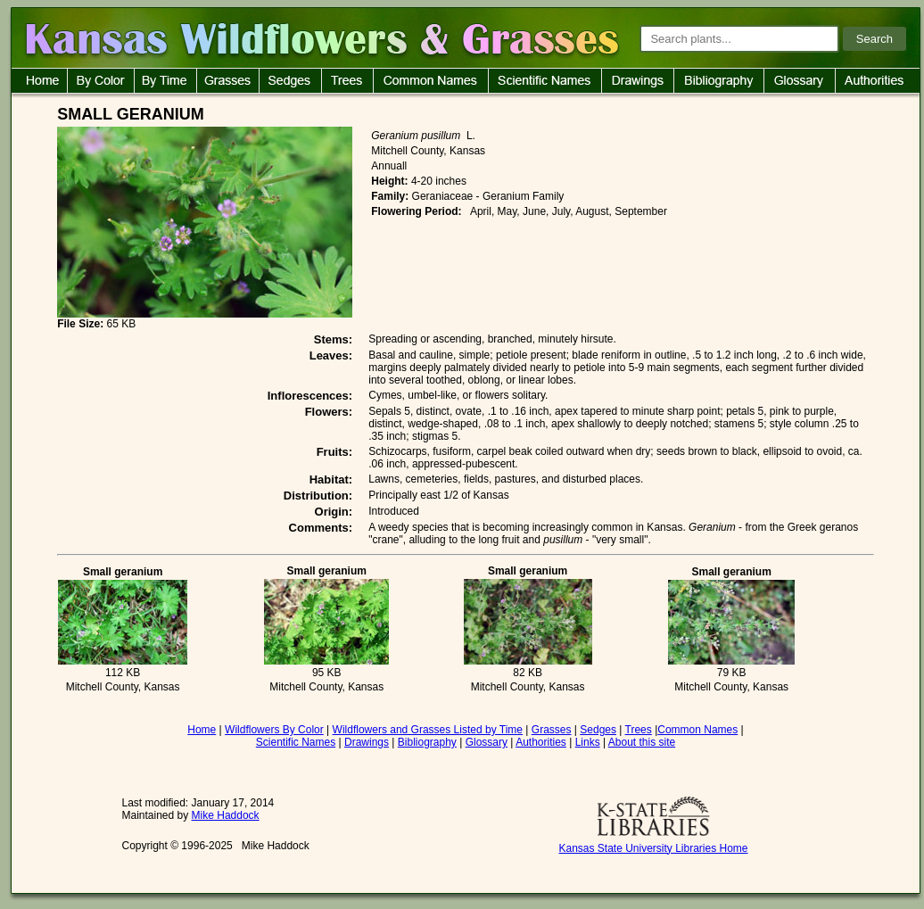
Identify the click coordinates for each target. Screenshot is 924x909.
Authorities (541, 742)
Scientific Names (295, 742)
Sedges (598, 729)
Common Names (697, 729)
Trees (638, 729)
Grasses (552, 729)
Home (201, 729)
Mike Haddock (226, 815)
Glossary (486, 742)
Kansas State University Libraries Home (652, 848)
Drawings (366, 742)
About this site (641, 742)
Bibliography (427, 742)
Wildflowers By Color (274, 729)
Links (587, 742)
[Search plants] (739, 39)
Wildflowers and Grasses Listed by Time (428, 729)
